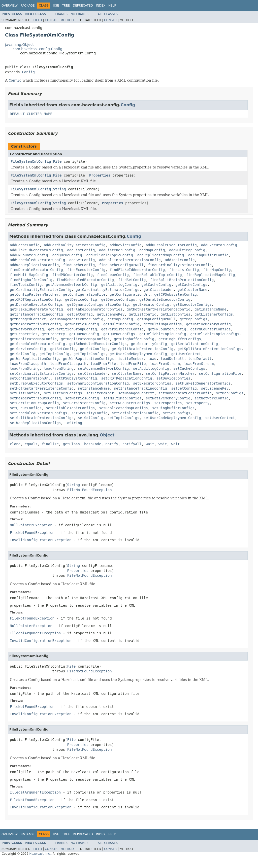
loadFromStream (165, 364)
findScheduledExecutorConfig (85, 280)
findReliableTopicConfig (157, 275)
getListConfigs (175, 314)
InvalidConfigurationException (40, 540)
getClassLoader (158, 290)
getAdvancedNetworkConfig (71, 285)
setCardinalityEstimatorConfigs (42, 373)
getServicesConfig (28, 349)
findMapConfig (217, 270)
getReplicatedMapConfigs (85, 339)
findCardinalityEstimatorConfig (180, 265)
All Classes (108, 14)
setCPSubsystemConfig (75, 378)
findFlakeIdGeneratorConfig (137, 270)
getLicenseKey (111, 314)
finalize (50, 444)
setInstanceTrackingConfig (140, 388)
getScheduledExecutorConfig (37, 344)
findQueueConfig (113, 275)
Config (28, 72)
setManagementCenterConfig (185, 393)
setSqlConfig (90, 418)
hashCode (92, 444)
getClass (71, 444)
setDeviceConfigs (173, 378)
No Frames (79, 14)
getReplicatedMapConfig (33, 339)
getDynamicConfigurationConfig (98, 304)
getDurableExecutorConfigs (36, 304)
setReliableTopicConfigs (70, 408)
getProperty (53, 334)
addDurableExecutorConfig (171, 245)
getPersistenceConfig (122, 329)
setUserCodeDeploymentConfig (172, 418)
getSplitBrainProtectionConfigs (209, 349)
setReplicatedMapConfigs (123, 408)
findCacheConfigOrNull (121, 265)
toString (73, 423)
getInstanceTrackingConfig (36, 314)
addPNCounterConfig (29, 255)
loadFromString (25, 368)
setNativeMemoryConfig (168, 398)
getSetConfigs (94, 349)
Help (112, 5)
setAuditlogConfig (151, 368)
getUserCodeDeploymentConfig (138, 354)
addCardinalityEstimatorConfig (74, 245)
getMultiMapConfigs (163, 324)
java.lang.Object (19, 45)
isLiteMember (131, 359)
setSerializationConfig (135, 413)
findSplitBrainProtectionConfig (182, 280)
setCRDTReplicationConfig (126, 378)
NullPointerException (31, 525)
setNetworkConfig (212, 398)
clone (15, 444)
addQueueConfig (67, 255)
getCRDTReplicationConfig (35, 299)
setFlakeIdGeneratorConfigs (203, 383)
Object (107, 435)
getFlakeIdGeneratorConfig (36, 309)
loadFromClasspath (28, 364)
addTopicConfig (180, 260)
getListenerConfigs (214, 314)
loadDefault (172, 359)
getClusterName (192, 290)
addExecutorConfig (219, 245)
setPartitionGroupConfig (34, 403)
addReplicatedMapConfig (160, 255)
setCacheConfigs (189, 368)
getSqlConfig (22, 354)
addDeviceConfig (125, 245)
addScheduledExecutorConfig (37, 260)
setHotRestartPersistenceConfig (42, 388)
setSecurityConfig (89, 413)
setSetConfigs (176, 413)
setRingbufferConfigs (173, 408)
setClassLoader (93, 373)
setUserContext (220, 418)
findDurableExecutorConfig (36, 270)
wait (150, 444)
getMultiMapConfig (121, 324)
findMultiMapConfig (29, 275)
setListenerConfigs (63, 393)
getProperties (24, 334)
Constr (51, 20)
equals (31, 444)
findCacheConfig (79, 265)
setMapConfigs (230, 393)
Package (28, 5)
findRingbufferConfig (31, 280)
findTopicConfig (26, 285)
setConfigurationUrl (30, 378)
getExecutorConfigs (192, 304)
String (59, 189)
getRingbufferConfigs (179, 339)
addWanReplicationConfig (34, 265)
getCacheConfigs (191, 285)
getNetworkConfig (27, 329)
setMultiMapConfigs (122, 398)
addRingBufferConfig (208, 255)
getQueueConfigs (119, 334)
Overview (10, 5)
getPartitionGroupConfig (72, 329)
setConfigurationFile (220, 373)
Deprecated (83, 5)
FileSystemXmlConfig (31, 161)
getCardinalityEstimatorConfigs (107, 290)
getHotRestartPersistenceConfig (158, 309)
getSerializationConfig (194, 344)
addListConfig (81, 250)
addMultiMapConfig (187, 250)
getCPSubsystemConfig (175, 294)
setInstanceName (94, 388)
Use (56, 5)
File (57, 161)
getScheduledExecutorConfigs (98, 344)
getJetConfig (80, 314)
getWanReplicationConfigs (88, 359)
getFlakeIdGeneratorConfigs (94, 309)
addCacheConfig (25, 245)
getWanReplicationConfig (34, 359)
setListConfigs (25, 393)
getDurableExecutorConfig (164, 299)
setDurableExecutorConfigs (36, 383)
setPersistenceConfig (84, 403)
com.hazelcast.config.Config (37, 49)
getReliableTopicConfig (162, 334)
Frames (61, 14)
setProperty (198, 403)
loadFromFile (103, 364)
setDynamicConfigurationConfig (98, 383)
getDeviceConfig (81, 299)
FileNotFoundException (89, 490)
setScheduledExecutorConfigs (38, 413)
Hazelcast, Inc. (40, 853)
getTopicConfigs (89, 354)
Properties (99, 175)
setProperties (168, 403)
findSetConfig (132, 280)
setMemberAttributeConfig (35, 398)
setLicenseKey (215, 388)
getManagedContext (28, 319)
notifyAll (132, 444)
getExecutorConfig (151, 304)
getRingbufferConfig (134, 339)
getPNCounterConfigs (210, 329)
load (152, 359)
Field (37, 20)
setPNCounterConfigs (130, 403)
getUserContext (186, 354)
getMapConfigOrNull (156, 319)
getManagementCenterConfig (76, 319)
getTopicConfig (54, 354)
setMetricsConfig (82, 398)
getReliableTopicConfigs (214, 334)
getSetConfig (63, 349)
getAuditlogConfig (119, 285)
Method (67, 20)
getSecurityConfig (149, 344)
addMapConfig (152, 250)
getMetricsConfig (82, 324)
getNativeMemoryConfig (208, 324)
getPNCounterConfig (167, 329)
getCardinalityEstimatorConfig (40, 290)
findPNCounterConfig (72, 275)
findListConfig (184, 270)
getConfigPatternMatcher (34, 294)
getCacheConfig (156, 285)
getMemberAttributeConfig (35, 324)
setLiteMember (100, 393)
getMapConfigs (193, 319)
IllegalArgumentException (35, 633)
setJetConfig (184, 388)
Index (101, 5)
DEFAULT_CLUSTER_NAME (31, 114)
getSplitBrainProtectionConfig (142, 349)
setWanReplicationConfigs (35, 423)
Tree (66, 5)
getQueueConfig (84, 334)
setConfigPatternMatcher (170, 373)
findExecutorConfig (86, 270)
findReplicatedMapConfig (210, 275)
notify (111, 444)
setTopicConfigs (123, 418)
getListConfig (142, 314)
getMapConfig (120, 319)
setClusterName (127, 373)
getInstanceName (210, 309)
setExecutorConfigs (152, 383)
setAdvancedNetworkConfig (103, 368)
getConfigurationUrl (130, 294)
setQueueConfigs (26, 408)
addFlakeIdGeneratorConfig (36, 250)
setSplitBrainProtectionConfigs (42, 418)
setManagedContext (136, 393)
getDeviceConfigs (118, 299)
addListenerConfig (117, 250)
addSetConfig (82, 260)
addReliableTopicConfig (109, 255)
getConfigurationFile (84, 294)
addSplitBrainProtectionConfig (129, 260)
